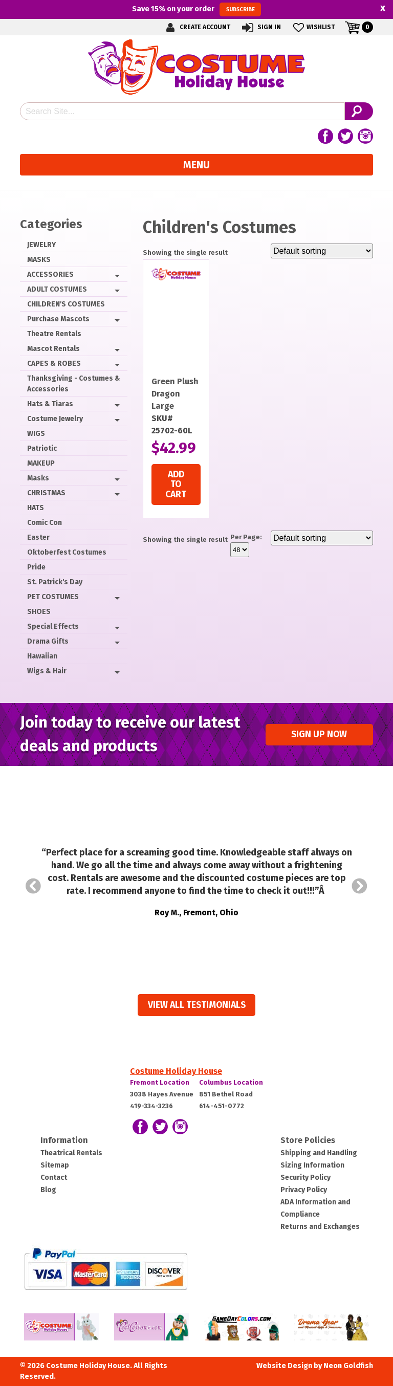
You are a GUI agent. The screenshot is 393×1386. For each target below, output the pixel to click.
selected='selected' (239, 549)
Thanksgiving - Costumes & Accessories (73, 383)
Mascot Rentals (53, 348)
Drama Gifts (48, 641)
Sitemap (54, 1165)
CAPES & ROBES (54, 363)
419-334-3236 (151, 1106)
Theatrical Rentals (71, 1153)
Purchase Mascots (58, 319)
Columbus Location (231, 1082)
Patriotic (42, 448)
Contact (53, 1177)
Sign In (261, 27)
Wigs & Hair (47, 671)
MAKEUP (41, 463)
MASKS (39, 259)
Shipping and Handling (318, 1153)
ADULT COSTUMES (57, 289)
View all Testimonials (197, 1005)
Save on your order (196, 9)
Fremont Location (159, 1082)
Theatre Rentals (54, 333)
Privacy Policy (303, 1189)
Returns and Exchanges (320, 1226)
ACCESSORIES (50, 274)
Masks (38, 478)
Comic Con (44, 522)
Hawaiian (42, 656)
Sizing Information (312, 1165)
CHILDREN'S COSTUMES (66, 304)
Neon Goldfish (348, 1365)
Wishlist (313, 27)
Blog (48, 1189)
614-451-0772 (221, 1106)
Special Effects (53, 626)
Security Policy (305, 1177)
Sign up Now (319, 734)
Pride (36, 567)
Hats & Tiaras (50, 404)
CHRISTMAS (46, 493)
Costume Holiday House (176, 1071)
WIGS (36, 433)
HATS (35, 507)
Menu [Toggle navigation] (196, 165)
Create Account (196, 27)
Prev (33, 886)
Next (360, 886)
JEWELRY (41, 244)
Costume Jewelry (55, 418)
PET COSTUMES (53, 596)
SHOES (39, 611)
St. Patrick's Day (54, 582)
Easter (38, 537)
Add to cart (175, 484)
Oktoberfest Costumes (66, 552)
